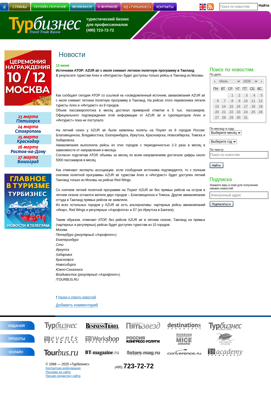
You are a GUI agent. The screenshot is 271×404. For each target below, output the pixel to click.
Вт (223, 89)
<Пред (214, 81)
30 (238, 117)
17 (245, 106)
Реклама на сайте (58, 372)
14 (224, 106)
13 (217, 106)
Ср (230, 89)
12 (260, 101)
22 (231, 112)
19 (260, 106)
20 (217, 112)
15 (231, 106)
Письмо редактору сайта (63, 375)
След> (261, 81)
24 (245, 112)
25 (253, 112)
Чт (237, 89)
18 (253, 106)
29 (231, 117)
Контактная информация (63, 368)
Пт (245, 89)
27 (217, 117)
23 (238, 112)
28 (224, 117)
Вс (259, 89)
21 (224, 112)
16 (238, 106)
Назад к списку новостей (76, 297)
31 (245, 117)
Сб (252, 89)
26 (260, 112)
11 (253, 101)
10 (245, 101)
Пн (215, 89)
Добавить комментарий (77, 305)
